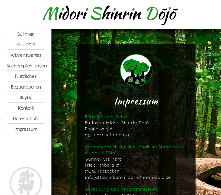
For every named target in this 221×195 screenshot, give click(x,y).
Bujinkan (25, 34)
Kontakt (26, 108)
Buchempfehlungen (25, 66)
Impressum (25, 129)
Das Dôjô (26, 45)
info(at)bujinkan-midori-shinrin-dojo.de (128, 177)
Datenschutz (26, 119)
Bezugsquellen (26, 87)
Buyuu (26, 97)
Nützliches (25, 76)
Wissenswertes (25, 55)
